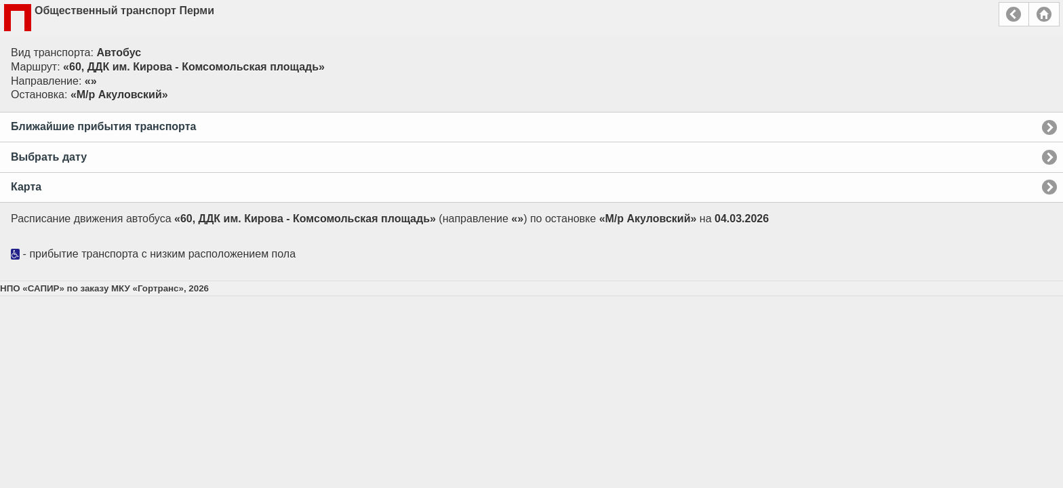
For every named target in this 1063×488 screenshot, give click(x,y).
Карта (26, 186)
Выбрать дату (49, 157)
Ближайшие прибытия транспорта (103, 126)
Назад (1014, 14)
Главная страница (1044, 14)
